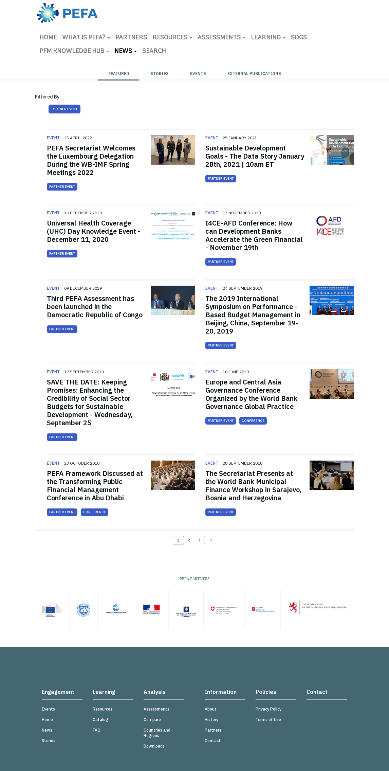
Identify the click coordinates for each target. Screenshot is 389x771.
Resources (172, 38)
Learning (268, 38)
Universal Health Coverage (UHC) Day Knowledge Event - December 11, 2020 (94, 231)
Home (48, 38)
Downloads (154, 746)
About (211, 709)
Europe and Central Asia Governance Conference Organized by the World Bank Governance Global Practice (251, 394)
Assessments (221, 38)
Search (154, 51)
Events (198, 73)
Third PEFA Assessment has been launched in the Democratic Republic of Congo (95, 306)
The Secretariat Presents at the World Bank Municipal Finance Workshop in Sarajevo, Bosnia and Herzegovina (253, 485)
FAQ (96, 730)
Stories (159, 73)
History (211, 719)
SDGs (299, 38)
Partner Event (64, 109)
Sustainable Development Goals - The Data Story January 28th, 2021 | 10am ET (254, 156)
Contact (213, 740)
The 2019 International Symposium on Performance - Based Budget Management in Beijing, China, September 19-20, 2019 (252, 315)
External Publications (254, 73)
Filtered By (47, 97)
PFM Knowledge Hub (74, 51)
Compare (152, 719)
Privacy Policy (268, 709)
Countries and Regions (157, 733)
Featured (118, 73)
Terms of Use (268, 719)
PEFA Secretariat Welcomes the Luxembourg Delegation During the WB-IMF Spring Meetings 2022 (91, 160)
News (125, 51)
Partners (131, 38)
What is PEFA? (86, 38)
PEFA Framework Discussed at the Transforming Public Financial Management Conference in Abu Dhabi (95, 485)
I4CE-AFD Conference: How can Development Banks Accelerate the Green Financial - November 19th (254, 235)
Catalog (100, 719)
